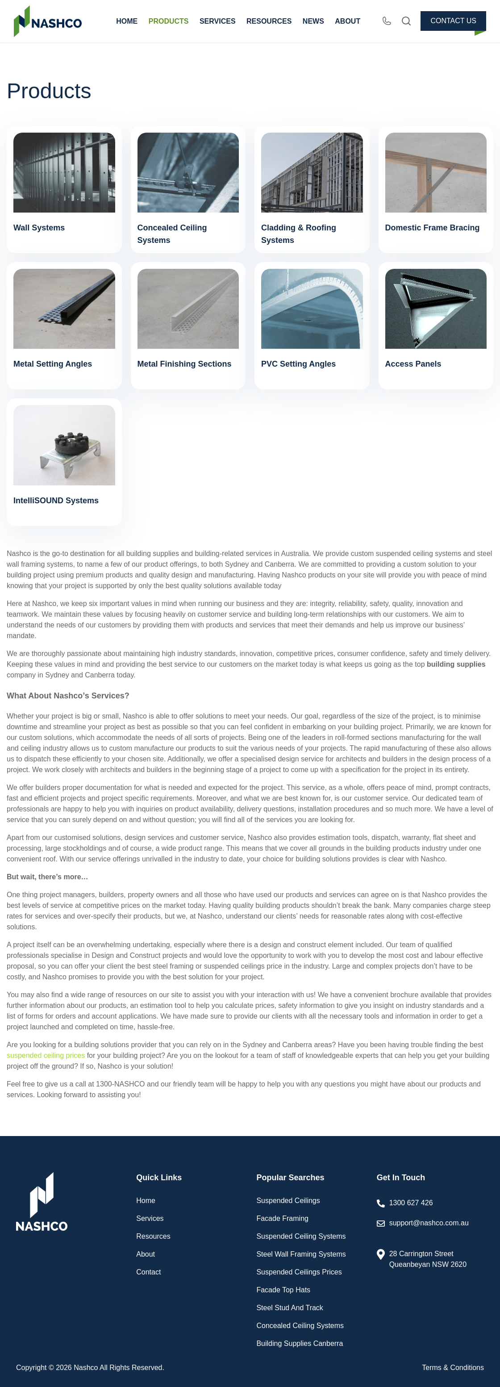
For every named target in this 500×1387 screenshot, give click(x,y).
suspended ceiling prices (46, 1055)
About (145, 1254)
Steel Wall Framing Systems (301, 1254)
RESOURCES (269, 21)
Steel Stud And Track (289, 1308)
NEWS (313, 21)
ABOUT (347, 21)
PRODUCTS (169, 21)
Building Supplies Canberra (299, 1343)
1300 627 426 (411, 1203)
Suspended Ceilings (288, 1200)
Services (149, 1218)
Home (145, 1200)
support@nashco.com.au (431, 1229)
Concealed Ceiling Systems (300, 1325)
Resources (153, 1236)
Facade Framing (282, 1218)
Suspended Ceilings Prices (299, 1272)
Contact (148, 1272)
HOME (127, 21)
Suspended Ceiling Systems (301, 1236)
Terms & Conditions (453, 1367)
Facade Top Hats (283, 1290)
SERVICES (218, 21)
